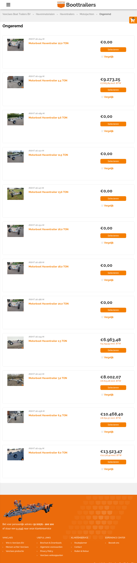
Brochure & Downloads (51, 543)
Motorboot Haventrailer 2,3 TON (48, 340)
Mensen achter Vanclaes (17, 547)
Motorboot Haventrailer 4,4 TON (48, 80)
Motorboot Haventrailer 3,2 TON (48, 378)
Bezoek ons (114, 543)
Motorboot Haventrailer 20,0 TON (49, 303)
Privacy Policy (46, 551)
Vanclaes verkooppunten (51, 555)
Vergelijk (109, 56)
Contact (78, 547)
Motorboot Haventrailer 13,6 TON (48, 192)
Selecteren (113, 49)
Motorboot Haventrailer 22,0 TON (48, 43)
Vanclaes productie (15, 551)
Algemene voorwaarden (51, 547)
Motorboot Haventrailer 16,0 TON (48, 229)
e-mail (19, 528)
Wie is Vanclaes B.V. (15, 543)
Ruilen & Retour (81, 551)
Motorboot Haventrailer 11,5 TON (48, 154)
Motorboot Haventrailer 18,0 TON (48, 266)
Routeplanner (80, 543)
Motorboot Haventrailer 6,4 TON (48, 415)
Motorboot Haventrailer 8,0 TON (48, 452)
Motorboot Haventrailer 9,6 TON (48, 117)
